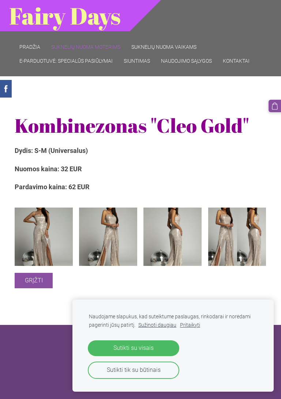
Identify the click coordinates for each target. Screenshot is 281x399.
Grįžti (34, 280)
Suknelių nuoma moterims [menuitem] (85, 47)
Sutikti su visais (133, 347)
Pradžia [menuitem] (29, 47)
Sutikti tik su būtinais (134, 369)
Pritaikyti (190, 325)
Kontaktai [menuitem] (236, 61)
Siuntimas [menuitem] (137, 61)
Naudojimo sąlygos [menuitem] (186, 61)
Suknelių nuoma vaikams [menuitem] (163, 47)
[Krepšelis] (275, 106)
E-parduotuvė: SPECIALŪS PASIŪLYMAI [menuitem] (66, 61)
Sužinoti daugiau (157, 325)
